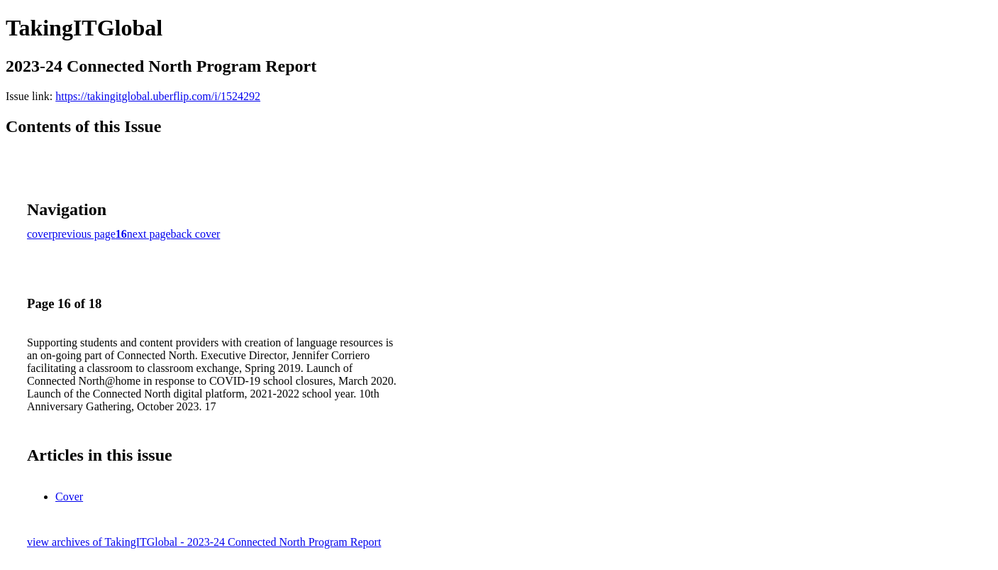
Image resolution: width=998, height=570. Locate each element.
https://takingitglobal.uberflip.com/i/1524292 (157, 96)
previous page (84, 234)
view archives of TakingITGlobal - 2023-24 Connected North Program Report (204, 542)
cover (39, 234)
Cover (69, 496)
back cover (196, 234)
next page (149, 234)
